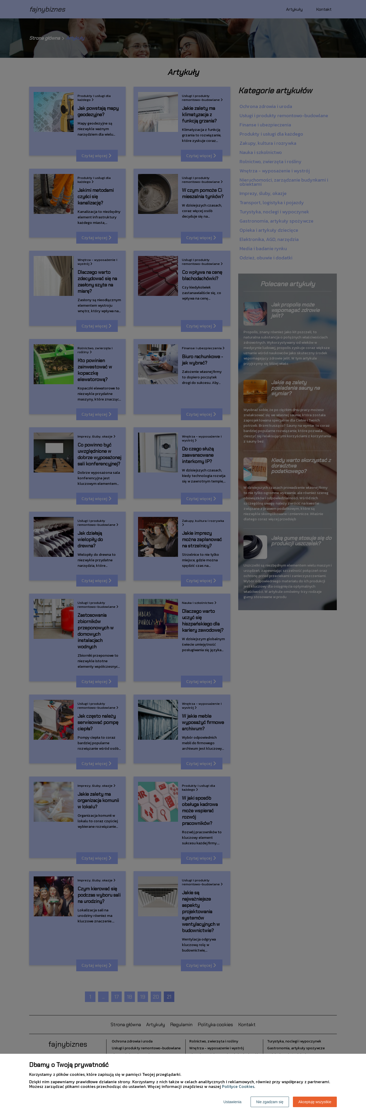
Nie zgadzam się (269, 1102)
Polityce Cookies (238, 1086)
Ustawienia (232, 1102)
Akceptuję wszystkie (314, 1102)
